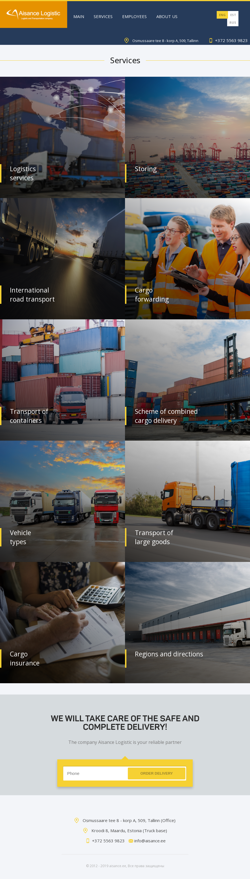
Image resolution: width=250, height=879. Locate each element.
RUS (232, 22)
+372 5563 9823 (228, 40)
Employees (134, 16)
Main (78, 16)
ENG (222, 15)
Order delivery (156, 773)
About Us (166, 16)
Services (103, 16)
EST (233, 15)
